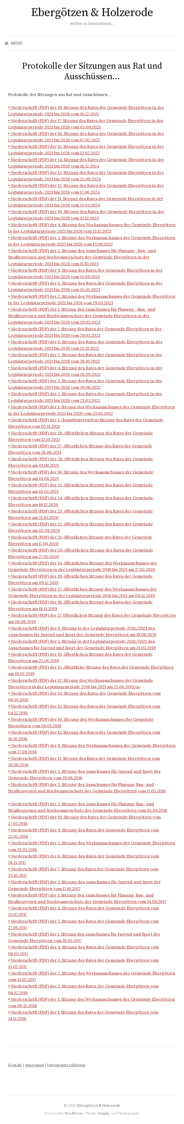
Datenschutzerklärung (66, 1065)
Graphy (103, 1113)
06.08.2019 (25, 621)
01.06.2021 (49, 465)
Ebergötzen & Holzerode (92, 13)
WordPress (73, 1113)
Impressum (34, 1065)
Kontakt (15, 1065)
